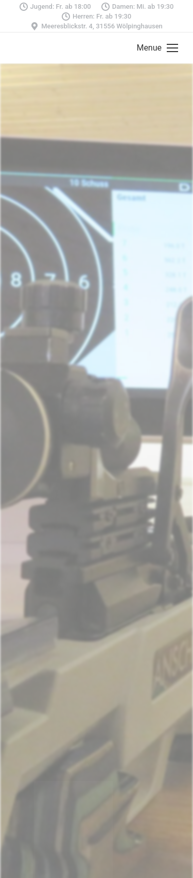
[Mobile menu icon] (157, 48)
